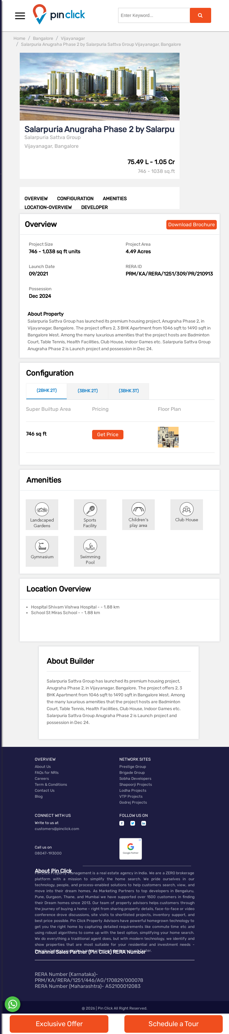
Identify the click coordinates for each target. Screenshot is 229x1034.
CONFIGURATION (75, 198)
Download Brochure (191, 225)
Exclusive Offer (59, 1024)
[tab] (46, 391)
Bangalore (43, 38)
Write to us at (47, 823)
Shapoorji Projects (135, 784)
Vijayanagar (73, 38)
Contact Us (45, 790)
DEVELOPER (94, 207)
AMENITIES (115, 198)
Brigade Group (132, 772)
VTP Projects (131, 796)
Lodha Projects (132, 790)
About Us (43, 766)
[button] (20, 16)
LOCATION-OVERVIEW (48, 207)
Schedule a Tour (173, 1024)
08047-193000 (48, 853)
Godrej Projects (133, 802)
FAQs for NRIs (47, 772)
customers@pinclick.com (57, 829)
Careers (42, 778)
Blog (39, 796)
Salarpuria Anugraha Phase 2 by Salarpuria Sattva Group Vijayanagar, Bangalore (101, 44)
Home (19, 38)
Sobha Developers (135, 778)
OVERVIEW (36, 198)
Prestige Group (132, 766)
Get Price (107, 434)
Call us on (43, 847)
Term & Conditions (51, 784)
